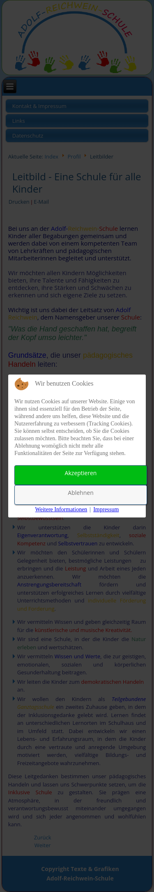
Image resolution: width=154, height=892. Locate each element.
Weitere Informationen (61, 509)
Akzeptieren (81, 473)
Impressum (106, 509)
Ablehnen (80, 493)
